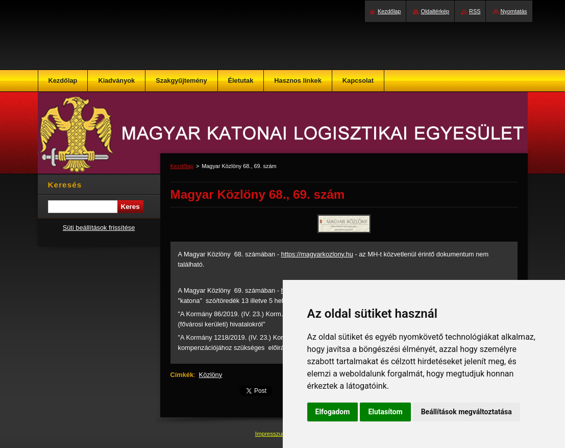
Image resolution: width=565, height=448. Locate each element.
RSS (474, 11)
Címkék (182, 375)
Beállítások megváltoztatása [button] (466, 412)
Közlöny (211, 375)
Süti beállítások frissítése (99, 227)
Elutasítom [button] (385, 412)
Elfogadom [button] (332, 412)
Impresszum (272, 434)
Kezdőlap (181, 166)
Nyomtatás (514, 11)
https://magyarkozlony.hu (317, 254)
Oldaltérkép (435, 11)
